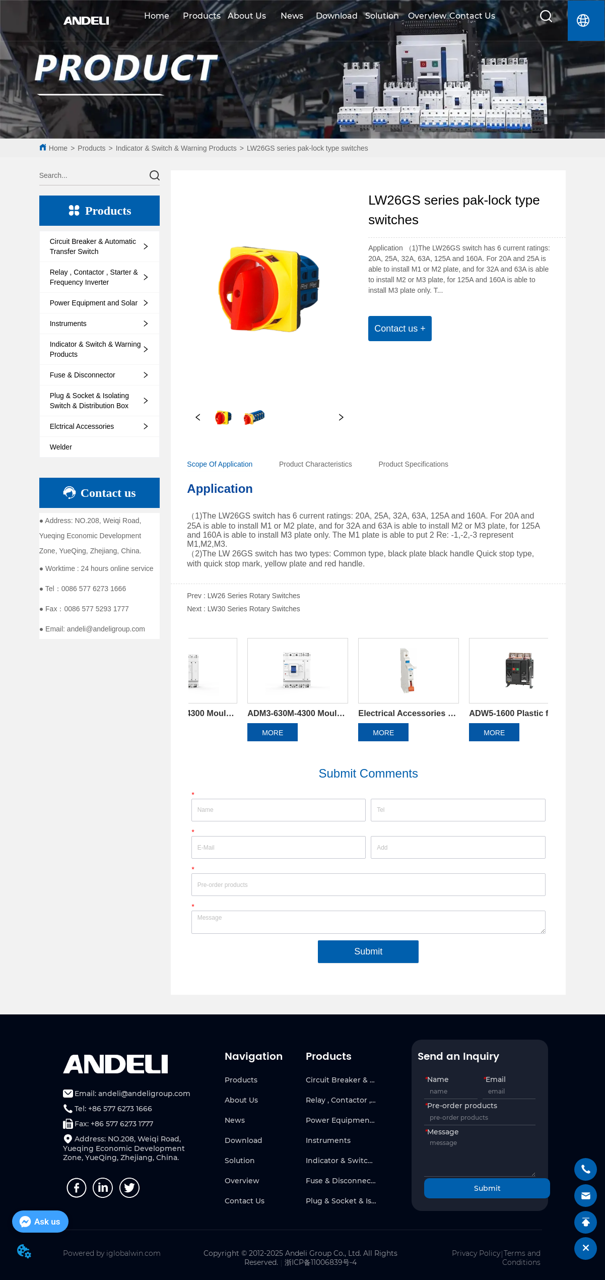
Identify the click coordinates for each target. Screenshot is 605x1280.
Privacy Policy (476, 1253)
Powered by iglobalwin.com (112, 1253)
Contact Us (472, 16)
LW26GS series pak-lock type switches (307, 148)
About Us (247, 16)
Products (202, 16)
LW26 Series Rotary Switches (254, 596)
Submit (368, 951)
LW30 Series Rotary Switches (254, 609)
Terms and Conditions (521, 1258)
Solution (382, 16)
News (292, 16)
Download (337, 16)
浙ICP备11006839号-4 (321, 1262)
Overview (427, 16)
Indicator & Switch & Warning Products (176, 148)
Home (156, 16)
